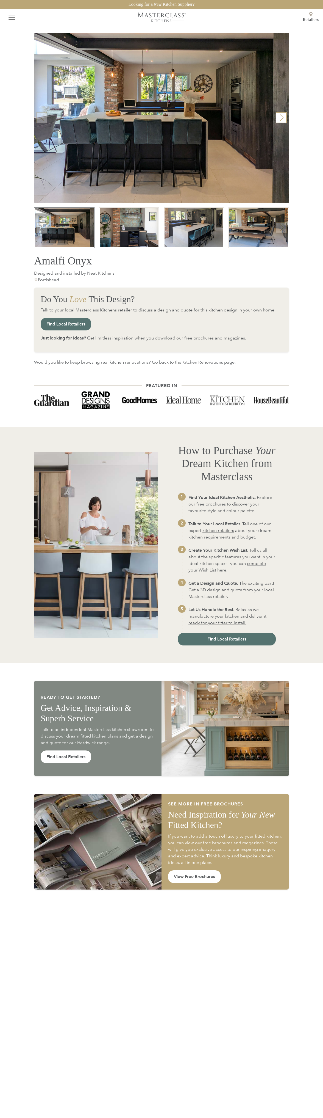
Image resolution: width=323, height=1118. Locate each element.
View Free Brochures (194, 876)
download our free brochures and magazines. (200, 338)
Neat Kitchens (101, 273)
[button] (281, 117)
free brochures (211, 504)
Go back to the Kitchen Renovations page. (194, 362)
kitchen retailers (218, 530)
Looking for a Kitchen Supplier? (161, 4)
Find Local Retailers (65, 324)
